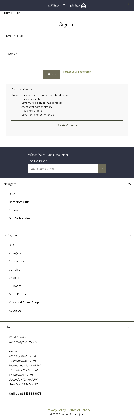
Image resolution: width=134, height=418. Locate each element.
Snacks (14, 276)
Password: (12, 53)
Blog (12, 192)
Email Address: (15, 35)
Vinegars (15, 252)
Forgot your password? (77, 71)
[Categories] (67, 233)
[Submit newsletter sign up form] (102, 167)
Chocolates (17, 260)
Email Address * (37, 159)
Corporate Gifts (19, 201)
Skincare (15, 285)
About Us (15, 309)
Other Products (19, 293)
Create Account (67, 124)
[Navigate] (67, 182)
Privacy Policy (56, 409)
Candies (14, 268)
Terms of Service (79, 409)
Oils (11, 244)
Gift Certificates (19, 217)
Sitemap (15, 209)
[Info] (67, 326)
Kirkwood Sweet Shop (24, 301)
